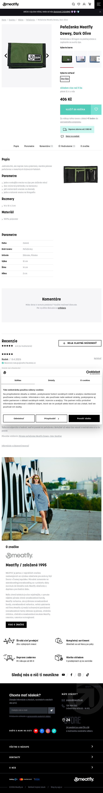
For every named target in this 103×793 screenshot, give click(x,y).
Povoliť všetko (84, 418)
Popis (16, 146)
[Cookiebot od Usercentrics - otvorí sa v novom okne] (88, 372)
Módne (21, 20)
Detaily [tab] (51, 380)
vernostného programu (70, 122)
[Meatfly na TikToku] (87, 675)
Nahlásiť (97, 359)
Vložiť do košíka (75, 110)
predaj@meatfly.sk (74, 700)
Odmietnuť (19, 418)
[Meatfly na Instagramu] (79, 675)
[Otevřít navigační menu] (98, 4)
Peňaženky (30, 20)
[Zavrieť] (100, 12)
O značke (85, 146)
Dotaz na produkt (69, 136)
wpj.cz (59, 787)
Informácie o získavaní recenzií (15, 446)
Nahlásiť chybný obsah (37, 787)
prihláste (62, 308)
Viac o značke (16, 625)
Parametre (29, 146)
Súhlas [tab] (18, 380)
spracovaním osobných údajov (39, 716)
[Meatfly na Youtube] (63, 675)
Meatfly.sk (19, 787)
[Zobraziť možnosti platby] (25, 779)
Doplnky (12, 20)
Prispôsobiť (51, 418)
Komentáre (46, 146)
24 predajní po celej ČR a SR (77, 728)
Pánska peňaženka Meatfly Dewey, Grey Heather (40, 436)
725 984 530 (71, 706)
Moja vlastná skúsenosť (80, 343)
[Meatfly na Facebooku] (71, 675)
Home (4, 20)
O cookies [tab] (85, 380)
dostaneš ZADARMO (61, 12)
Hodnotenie (66, 146)
